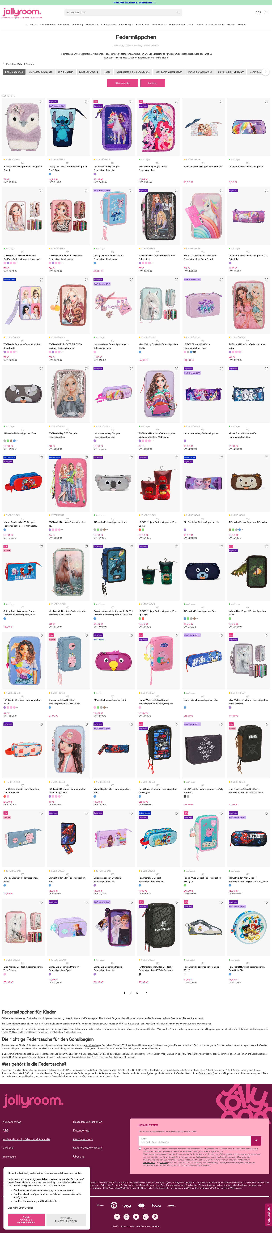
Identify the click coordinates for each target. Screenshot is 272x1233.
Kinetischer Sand (88, 71)
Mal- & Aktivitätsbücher (169, 71)
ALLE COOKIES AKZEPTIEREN (26, 1220)
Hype (117, 1053)
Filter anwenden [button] (122, 83)
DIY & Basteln (65, 71)
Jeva (94, 1053)
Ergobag (87, 1053)
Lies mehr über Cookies (20, 1207)
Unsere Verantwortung (87, 1148)
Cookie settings (83, 1139)
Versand (8, 1148)
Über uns (78, 1156)
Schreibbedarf (206, 1073)
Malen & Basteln (133, 45)
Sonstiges (255, 71)
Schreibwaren (180, 1023)
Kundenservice (12, 1122)
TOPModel (103, 1053)
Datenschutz (81, 1130)
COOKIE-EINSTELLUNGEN (66, 1220)
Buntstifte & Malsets (40, 71)
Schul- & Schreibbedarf (231, 71)
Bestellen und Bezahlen (87, 1122)
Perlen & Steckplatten (200, 71)
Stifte (68, 1070)
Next (265, 72)
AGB (6, 1130)
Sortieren (152, 83)
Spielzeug (118, 45)
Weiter (146, 993)
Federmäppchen (151, 45)
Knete (107, 71)
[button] (258, 13)
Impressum (9, 1156)
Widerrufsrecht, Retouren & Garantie (26, 1139)
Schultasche (91, 1045)
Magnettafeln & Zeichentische (133, 71)
